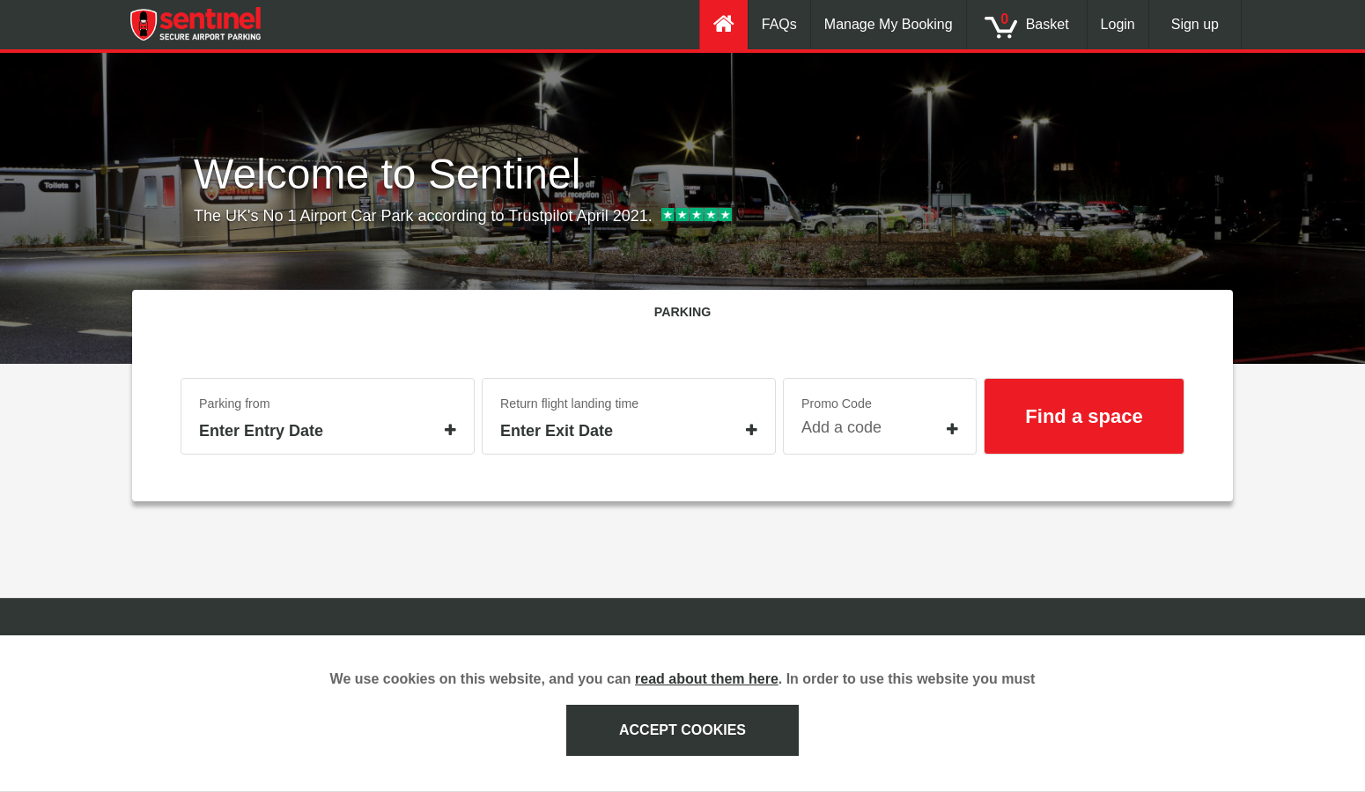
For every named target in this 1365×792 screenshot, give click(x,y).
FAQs (779, 24)
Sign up (1195, 24)
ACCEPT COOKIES (682, 729)
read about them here (706, 678)
